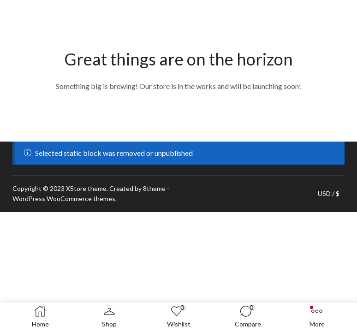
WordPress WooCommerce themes (63, 198)
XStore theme (86, 188)
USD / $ (328, 193)
